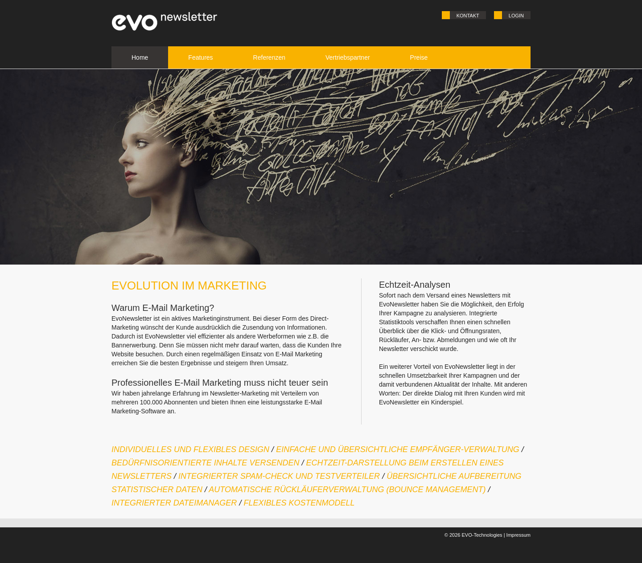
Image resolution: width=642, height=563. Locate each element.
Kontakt (468, 15)
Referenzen (269, 57)
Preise (419, 57)
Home (140, 57)
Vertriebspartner (347, 57)
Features (200, 57)
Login (516, 15)
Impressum (518, 535)
